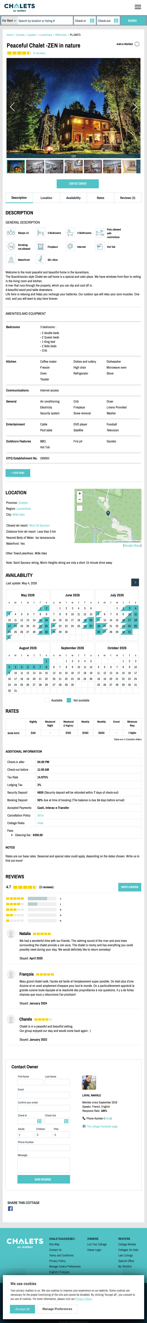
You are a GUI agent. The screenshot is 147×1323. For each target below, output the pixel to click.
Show (108, 1118)
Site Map (54, 1244)
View (40, 823)
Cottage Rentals (127, 1244)
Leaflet (106, 541)
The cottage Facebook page (102, 1126)
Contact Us (55, 1250)
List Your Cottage (97, 1244)
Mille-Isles (18, 514)
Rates (100, 198)
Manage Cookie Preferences (65, 1266)
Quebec (23, 502)
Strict (40, 815)
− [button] (79, 500)
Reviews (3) (127, 198)
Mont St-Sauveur (39, 525)
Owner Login (94, 1250)
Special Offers (126, 1261)
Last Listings (125, 1255)
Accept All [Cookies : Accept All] (22, 1309)
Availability (73, 198)
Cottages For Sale (128, 1250)
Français (64, 1272)
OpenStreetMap (121, 541)
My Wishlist (125, 1266)
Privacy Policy (57, 1261)
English (53, 1272)
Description (19, 197)
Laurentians (23, 508)
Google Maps (132, 545)
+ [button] (79, 494)
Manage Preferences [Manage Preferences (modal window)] (57, 1309)
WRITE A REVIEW (129, 887)
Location (46, 198)
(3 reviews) (39, 53)
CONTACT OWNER (77, 183)
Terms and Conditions (61, 1255)
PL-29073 (75, 35)
